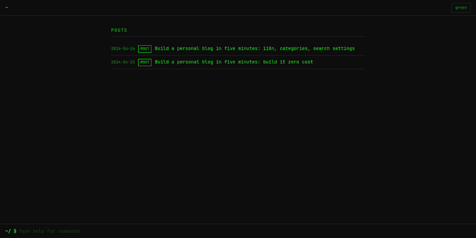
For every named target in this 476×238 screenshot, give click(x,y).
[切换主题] (461, 8)
